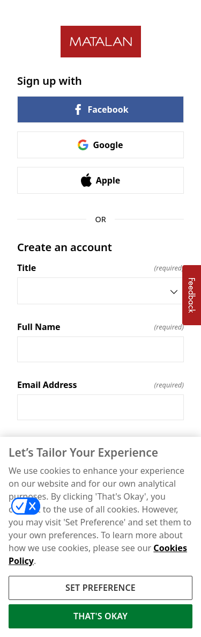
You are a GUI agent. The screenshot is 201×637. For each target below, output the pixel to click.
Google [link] (100, 145)
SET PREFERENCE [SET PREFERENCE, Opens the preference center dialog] (100, 589)
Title (100, 267)
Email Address (100, 384)
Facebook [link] (100, 109)
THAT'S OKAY (100, 618)
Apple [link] (101, 180)
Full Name (100, 326)
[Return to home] (100, 41)
